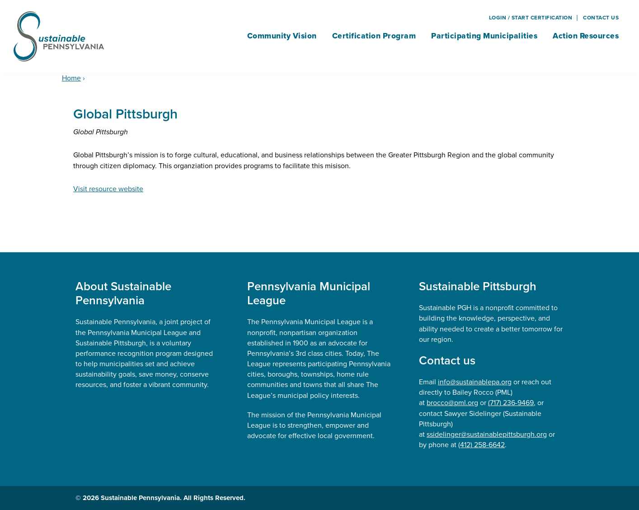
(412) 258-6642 (481, 444)
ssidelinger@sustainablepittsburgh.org (487, 434)
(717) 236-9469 (511, 402)
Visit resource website (108, 189)
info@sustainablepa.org (475, 382)
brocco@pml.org (452, 402)
